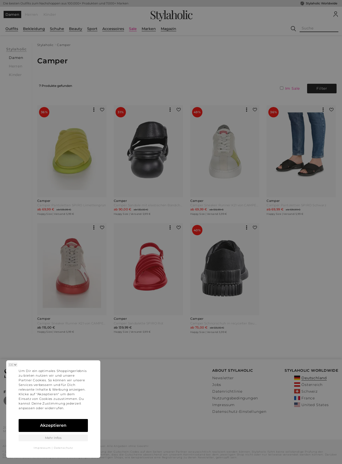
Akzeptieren (53, 425)
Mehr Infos (53, 438)
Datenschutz (63, 448)
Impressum (42, 448)
